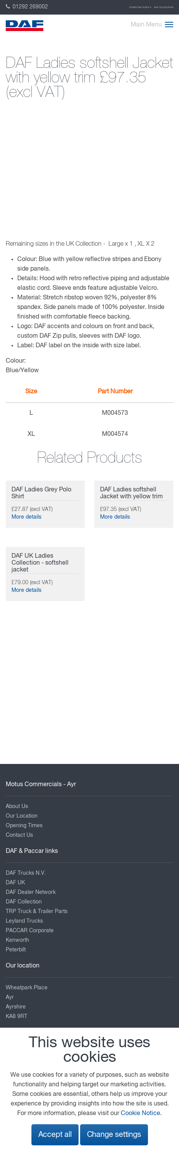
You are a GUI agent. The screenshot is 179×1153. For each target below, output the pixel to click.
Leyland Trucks (24, 921)
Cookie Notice (140, 1113)
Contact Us (19, 835)
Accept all (55, 1135)
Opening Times (24, 825)
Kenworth (17, 940)
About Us (17, 806)
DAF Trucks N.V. (26, 873)
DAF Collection (163, 7)
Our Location (22, 816)
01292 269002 (27, 7)
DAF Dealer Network (31, 892)
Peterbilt (16, 950)
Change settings (114, 1135)
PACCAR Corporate (30, 930)
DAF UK (15, 882)
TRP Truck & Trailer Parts (36, 911)
